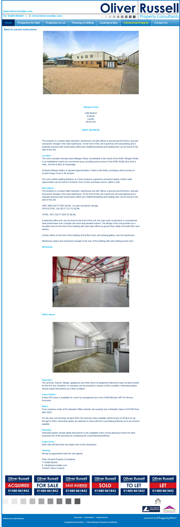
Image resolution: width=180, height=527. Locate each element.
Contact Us (161, 22)
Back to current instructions (20, 29)
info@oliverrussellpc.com (47, 15)
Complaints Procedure (74, 522)
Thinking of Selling (82, 22)
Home (8, 22)
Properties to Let (55, 22)
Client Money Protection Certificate (102, 522)
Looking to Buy (109, 22)
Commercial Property (136, 22)
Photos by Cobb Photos (13, 518)
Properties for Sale (29, 22)
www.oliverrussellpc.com (17, 11)
